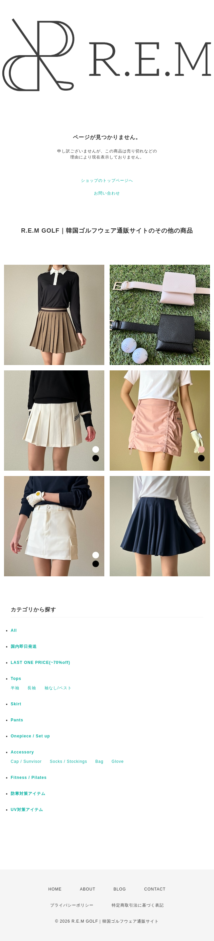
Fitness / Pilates (29, 777)
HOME (55, 889)
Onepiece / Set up (30, 736)
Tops (16, 678)
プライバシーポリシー (72, 905)
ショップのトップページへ (107, 180)
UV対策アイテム (27, 809)
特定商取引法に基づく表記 (138, 905)
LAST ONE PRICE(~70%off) (40, 662)
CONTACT (155, 889)
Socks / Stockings (68, 761)
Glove (118, 761)
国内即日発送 (24, 646)
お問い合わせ (107, 193)
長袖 (31, 688)
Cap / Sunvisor (26, 761)
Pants (17, 720)
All (14, 630)
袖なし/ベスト (58, 688)
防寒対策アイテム (28, 793)
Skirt (16, 704)
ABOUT (87, 889)
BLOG (120, 889)
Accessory (22, 752)
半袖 (15, 688)
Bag (99, 761)
